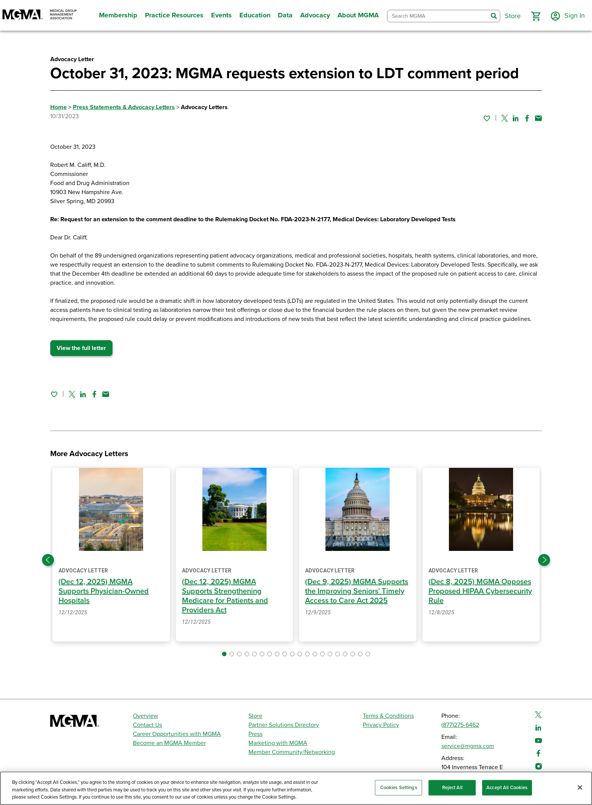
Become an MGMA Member (169, 743)
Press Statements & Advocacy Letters (124, 107)
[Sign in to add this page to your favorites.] (486, 118)
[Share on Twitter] (504, 118)
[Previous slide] (48, 560)
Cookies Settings (398, 787)
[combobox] (437, 16)
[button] (536, 16)
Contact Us (147, 725)
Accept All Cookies (506, 787)
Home (58, 107)
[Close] (580, 787)
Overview (145, 716)
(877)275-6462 (460, 725)
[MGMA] (39, 15)
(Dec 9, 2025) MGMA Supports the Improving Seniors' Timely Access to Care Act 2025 (356, 591)
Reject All (452, 787)
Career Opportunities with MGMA (177, 734)
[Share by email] (538, 118)
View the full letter (81, 348)
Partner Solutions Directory (283, 725)
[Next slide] (544, 560)
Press (255, 734)
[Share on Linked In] (515, 118)
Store (255, 716)
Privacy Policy (381, 725)
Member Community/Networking (291, 752)
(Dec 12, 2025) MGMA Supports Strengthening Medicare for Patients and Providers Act (225, 596)
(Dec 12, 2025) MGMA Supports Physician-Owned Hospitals (104, 591)
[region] (296, 788)
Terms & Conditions (388, 716)
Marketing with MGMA (277, 743)
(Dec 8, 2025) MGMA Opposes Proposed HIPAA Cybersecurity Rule (480, 591)
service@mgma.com (467, 746)
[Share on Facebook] (527, 118)
